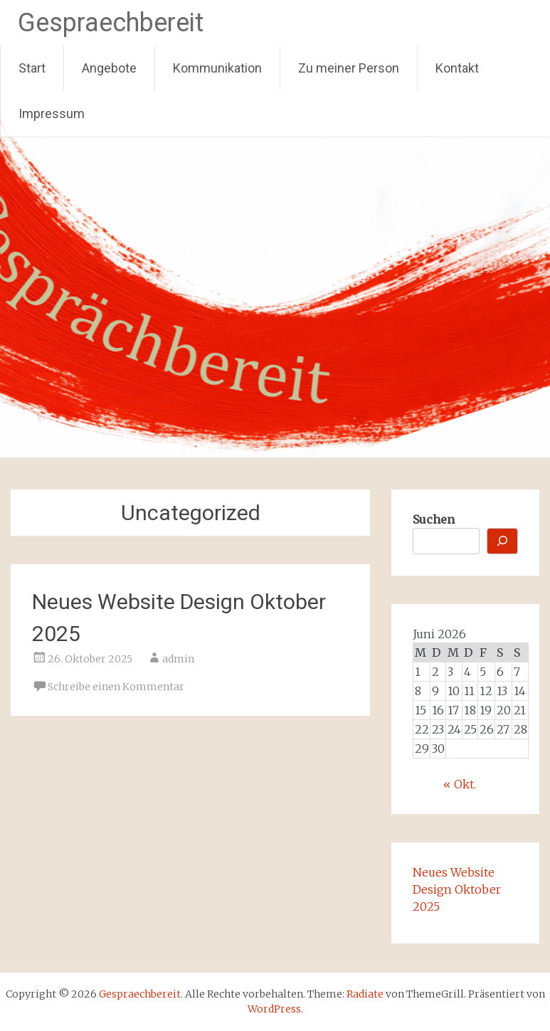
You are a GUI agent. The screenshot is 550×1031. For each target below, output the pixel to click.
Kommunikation (217, 67)
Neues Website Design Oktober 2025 (457, 889)
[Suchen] (502, 541)
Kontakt (457, 67)
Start (32, 67)
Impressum (51, 113)
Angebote (109, 67)
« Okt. (459, 784)
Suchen (434, 519)
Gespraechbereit (110, 23)
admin (178, 658)
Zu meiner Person (348, 67)
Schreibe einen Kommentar (116, 686)
